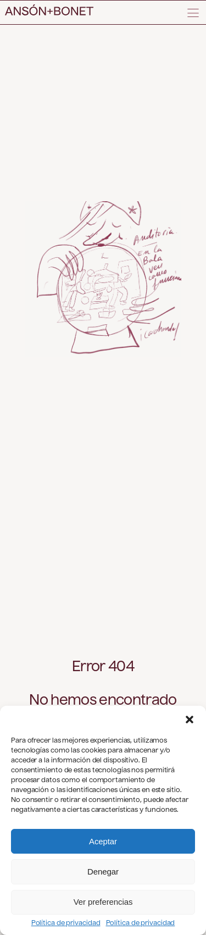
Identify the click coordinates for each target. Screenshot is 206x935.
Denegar (103, 871)
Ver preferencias (103, 901)
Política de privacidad (66, 923)
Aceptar (103, 841)
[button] (189, 719)
